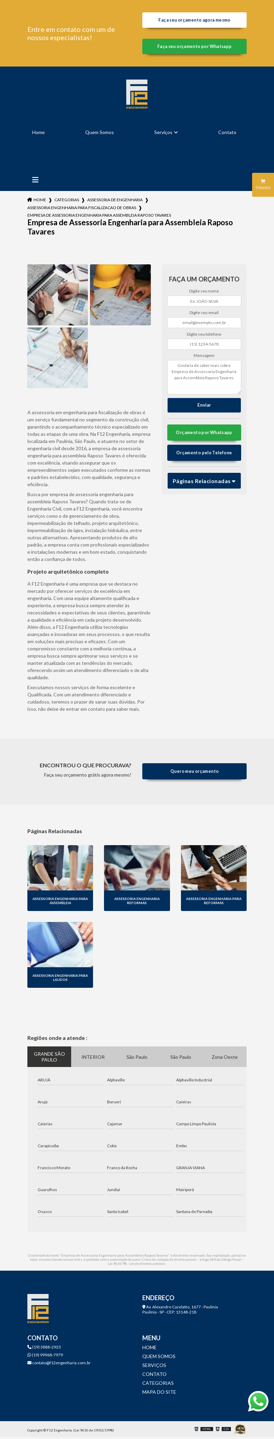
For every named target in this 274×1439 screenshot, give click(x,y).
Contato (227, 134)
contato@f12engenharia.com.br (59, 1364)
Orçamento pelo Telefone (204, 455)
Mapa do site (159, 1394)
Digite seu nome (204, 293)
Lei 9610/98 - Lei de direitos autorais (136, 1265)
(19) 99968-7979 (45, 1356)
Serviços (163, 134)
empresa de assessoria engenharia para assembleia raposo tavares (99, 217)
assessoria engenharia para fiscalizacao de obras (81, 209)
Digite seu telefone (204, 335)
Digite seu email (204, 314)
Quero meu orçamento (194, 773)
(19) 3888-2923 (44, 1349)
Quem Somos (99, 134)
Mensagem (204, 357)
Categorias (66, 201)
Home (38, 134)
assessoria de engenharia (115, 201)
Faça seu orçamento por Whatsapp (194, 48)
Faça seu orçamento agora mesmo (194, 20)
